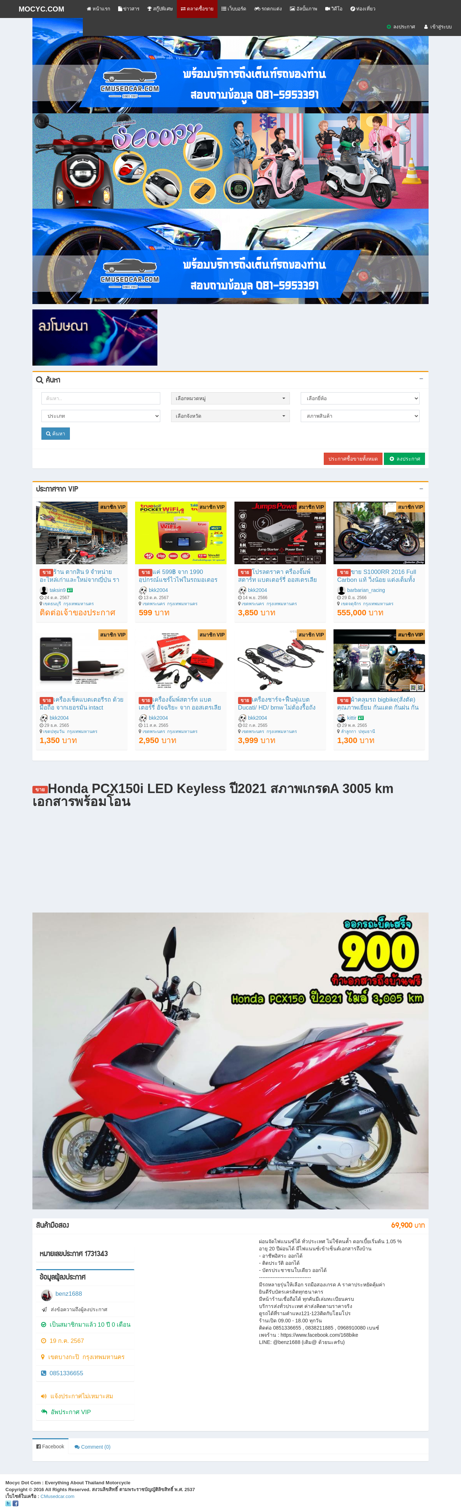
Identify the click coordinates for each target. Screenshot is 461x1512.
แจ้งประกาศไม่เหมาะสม (77, 1396)
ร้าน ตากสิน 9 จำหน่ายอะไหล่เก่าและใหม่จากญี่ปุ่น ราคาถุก (79, 580)
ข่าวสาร (129, 9)
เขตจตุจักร (351, 603)
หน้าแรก (98, 9)
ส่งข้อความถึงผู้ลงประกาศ (74, 1309)
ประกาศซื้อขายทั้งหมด (353, 459)
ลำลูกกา (348, 731)
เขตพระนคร (154, 603)
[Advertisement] (294, 325)
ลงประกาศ (400, 27)
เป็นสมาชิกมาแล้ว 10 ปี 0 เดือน (85, 1324)
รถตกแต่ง (268, 9)
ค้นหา (55, 433)
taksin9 (58, 590)
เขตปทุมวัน (53, 731)
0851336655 (62, 1373)
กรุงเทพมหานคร (78, 603)
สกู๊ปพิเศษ (160, 9)
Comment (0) (93, 1447)
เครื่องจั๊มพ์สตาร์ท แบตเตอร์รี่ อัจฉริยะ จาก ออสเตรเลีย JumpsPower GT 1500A (180, 707)
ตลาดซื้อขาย (197, 9)
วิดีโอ (334, 9)
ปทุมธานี (366, 731)
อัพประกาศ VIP (66, 1412)
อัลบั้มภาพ (303, 9)
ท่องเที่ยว (363, 9)
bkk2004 (158, 590)
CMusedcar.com (58, 1496)
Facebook (50, 1446)
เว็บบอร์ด (233, 9)
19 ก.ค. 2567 (62, 1340)
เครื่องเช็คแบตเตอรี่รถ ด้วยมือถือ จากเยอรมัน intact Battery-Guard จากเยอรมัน (82, 707)
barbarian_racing (366, 590)
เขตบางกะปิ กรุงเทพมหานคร (83, 1357)
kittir (352, 718)
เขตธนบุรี (52, 603)
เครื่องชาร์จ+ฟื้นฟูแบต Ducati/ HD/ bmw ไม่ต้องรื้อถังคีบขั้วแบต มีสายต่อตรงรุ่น (277, 707)
